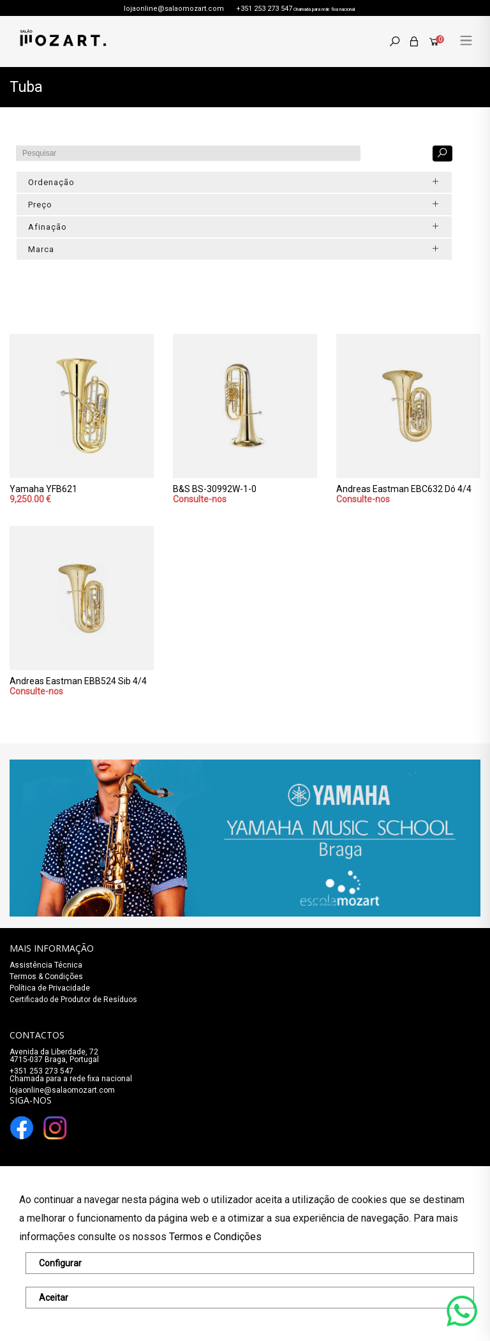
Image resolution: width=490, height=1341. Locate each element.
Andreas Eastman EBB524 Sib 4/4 (78, 681)
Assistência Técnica (46, 965)
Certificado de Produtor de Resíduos (73, 999)
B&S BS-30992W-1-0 (214, 489)
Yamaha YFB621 (43, 489)
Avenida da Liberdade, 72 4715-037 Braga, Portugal (54, 1055)
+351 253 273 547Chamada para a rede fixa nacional (71, 1075)
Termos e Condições (215, 1237)
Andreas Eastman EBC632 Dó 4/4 (403, 489)
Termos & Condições (46, 976)
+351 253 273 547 (264, 8)
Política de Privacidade (50, 988)
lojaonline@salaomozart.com (174, 8)
